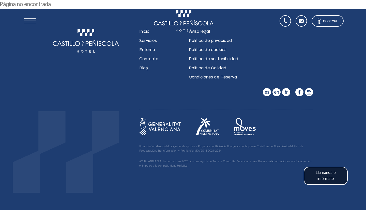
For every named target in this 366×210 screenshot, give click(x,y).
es (267, 92)
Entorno (147, 49)
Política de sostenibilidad (213, 58)
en (276, 92)
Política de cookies (207, 49)
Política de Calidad (207, 68)
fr (286, 92)
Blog (143, 68)
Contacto (148, 58)
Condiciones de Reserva (213, 77)
